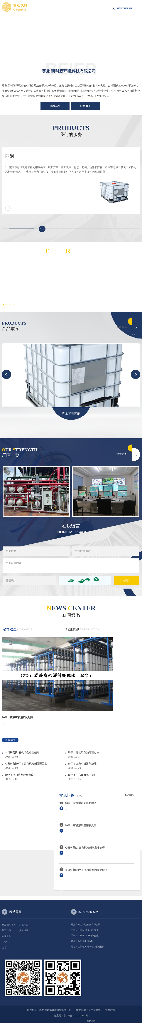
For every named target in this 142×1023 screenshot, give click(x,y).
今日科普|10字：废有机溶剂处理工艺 (26, 760)
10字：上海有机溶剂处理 (82, 760)
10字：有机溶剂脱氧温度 (19, 772)
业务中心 (6, 939)
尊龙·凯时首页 (9, 922)
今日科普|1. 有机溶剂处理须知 (22, 749)
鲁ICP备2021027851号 (76, 1012)
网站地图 (91, 1018)
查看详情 (55, 105)
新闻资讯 (6, 933)
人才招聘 (23, 927)
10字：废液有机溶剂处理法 (17, 714)
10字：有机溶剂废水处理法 (80, 801)
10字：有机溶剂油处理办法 (83, 749)
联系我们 (85, 105)
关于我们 (6, 927)
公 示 (4, 945)
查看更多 (121, 324)
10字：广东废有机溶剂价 (82, 772)
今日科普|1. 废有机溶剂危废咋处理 (85, 846)
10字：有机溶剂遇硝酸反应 (80, 823)
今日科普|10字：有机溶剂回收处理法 (86, 868)
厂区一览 (23, 922)
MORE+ (129, 792)
